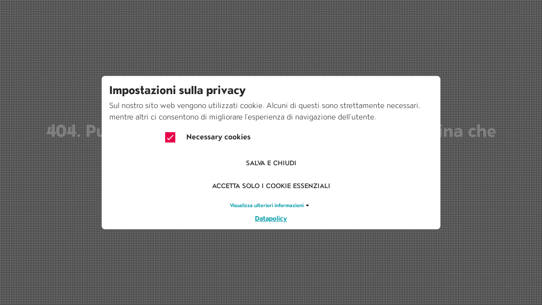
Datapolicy (271, 218)
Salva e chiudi (271, 163)
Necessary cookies (208, 137)
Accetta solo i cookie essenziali (271, 186)
